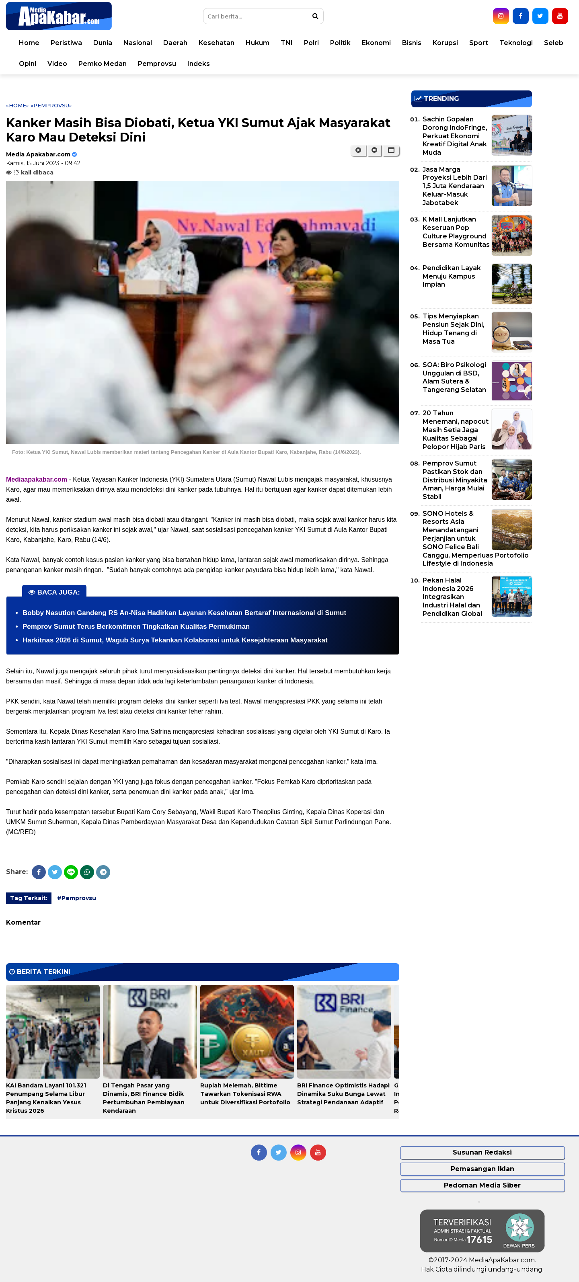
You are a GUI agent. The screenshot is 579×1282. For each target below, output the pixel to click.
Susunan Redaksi (482, 1152)
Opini (27, 64)
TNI (287, 43)
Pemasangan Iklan (482, 1169)
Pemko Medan (102, 64)
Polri (311, 43)
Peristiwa (66, 43)
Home (29, 43)
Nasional (137, 43)
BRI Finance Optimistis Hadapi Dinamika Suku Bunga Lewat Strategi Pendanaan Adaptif (343, 1094)
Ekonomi (376, 43)
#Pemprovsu (76, 898)
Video (57, 64)
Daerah (175, 43)
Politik (340, 43)
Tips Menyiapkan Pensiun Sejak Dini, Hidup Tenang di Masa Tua (454, 328)
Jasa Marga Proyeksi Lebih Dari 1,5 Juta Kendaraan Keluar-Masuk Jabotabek (455, 186)
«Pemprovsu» (51, 105)
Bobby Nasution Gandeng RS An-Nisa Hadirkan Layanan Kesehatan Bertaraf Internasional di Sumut (184, 613)
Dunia (102, 43)
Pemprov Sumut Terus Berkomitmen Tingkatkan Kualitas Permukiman (136, 626)
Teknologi (516, 43)
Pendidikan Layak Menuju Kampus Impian (452, 276)
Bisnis (411, 43)
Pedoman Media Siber (482, 1185)
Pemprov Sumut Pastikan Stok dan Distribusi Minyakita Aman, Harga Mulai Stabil (455, 479)
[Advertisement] (471, 685)
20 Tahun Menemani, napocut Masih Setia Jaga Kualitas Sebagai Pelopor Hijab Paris (456, 429)
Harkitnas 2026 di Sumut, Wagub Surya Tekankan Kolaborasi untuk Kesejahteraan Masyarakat (175, 640)
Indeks (198, 64)
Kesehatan (216, 43)
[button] (391, 150)
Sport (478, 43)
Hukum (257, 43)
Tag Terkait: (28, 898)
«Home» (17, 105)
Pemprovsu (157, 64)
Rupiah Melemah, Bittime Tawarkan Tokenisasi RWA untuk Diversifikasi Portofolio (245, 1094)
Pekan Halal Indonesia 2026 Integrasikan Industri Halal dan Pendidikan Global (452, 596)
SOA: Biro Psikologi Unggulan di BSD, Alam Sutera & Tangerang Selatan (454, 377)
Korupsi (445, 43)
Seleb (553, 43)
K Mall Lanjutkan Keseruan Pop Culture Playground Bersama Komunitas (456, 231)
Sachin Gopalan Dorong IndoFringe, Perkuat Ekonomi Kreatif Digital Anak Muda (455, 135)
